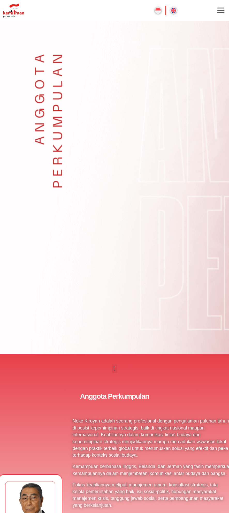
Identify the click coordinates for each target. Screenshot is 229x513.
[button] (114, 369)
